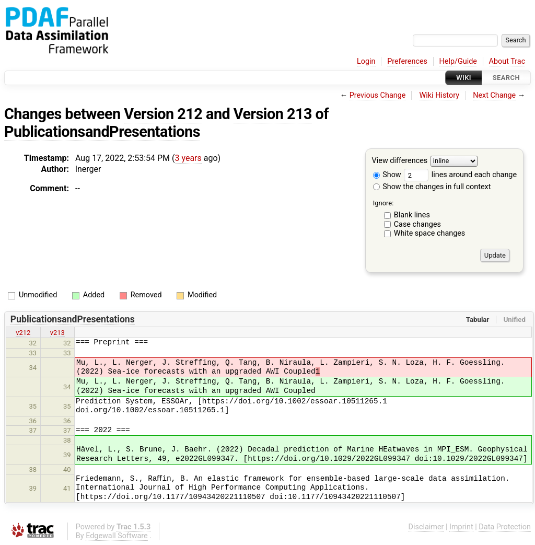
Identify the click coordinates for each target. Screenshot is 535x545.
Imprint (461, 527)
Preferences (407, 61)
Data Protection (505, 527)
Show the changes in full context (432, 186)
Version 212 (163, 114)
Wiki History (439, 95)
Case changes (417, 224)
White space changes (430, 233)
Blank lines (412, 215)
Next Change (494, 95)
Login (366, 61)
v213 (57, 333)
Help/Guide (458, 61)
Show (387, 174)
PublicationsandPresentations (102, 132)
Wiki (463, 78)
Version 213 (273, 114)
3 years (188, 158)
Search (506, 78)
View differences (400, 161)
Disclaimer (426, 527)
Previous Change (378, 95)
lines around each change (460, 174)
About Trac (507, 61)
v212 (23, 333)
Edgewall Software (117, 535)
